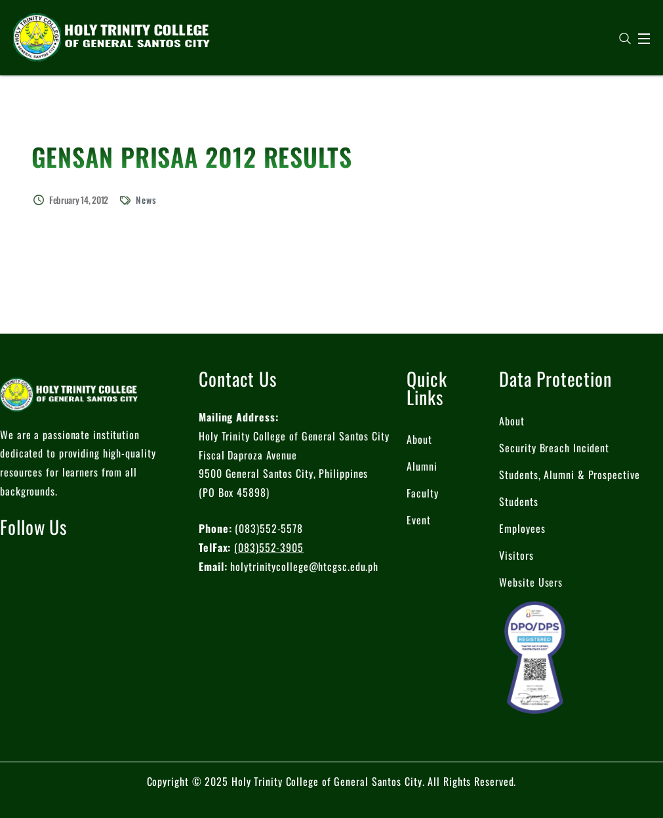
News (146, 199)
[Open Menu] (644, 38)
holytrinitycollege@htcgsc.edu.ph (304, 566)
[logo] (111, 36)
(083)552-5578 (269, 528)
